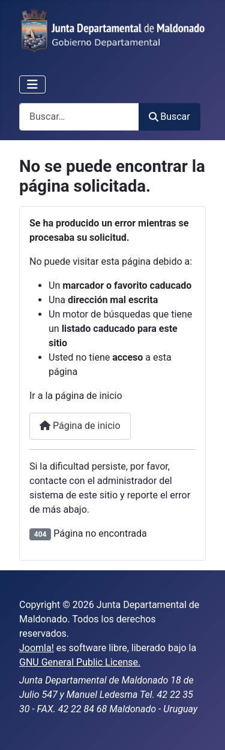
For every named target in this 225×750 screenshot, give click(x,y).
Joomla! (36, 648)
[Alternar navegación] (32, 84)
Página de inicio (80, 425)
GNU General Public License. (79, 662)
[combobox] (79, 116)
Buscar (169, 116)
